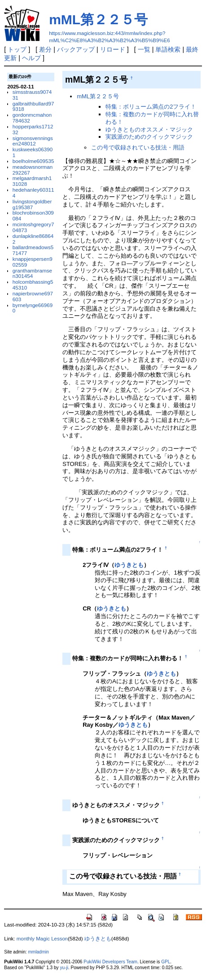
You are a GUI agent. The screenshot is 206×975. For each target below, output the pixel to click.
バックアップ (76, 49)
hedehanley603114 (33, 192)
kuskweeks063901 (33, 152)
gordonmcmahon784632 (32, 117)
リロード (112, 49)
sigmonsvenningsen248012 (33, 141)
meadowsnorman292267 (33, 170)
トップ (17, 49)
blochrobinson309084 (33, 215)
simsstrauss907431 (32, 95)
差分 (45, 49)
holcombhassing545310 (33, 284)
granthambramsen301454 (32, 273)
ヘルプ (31, 57)
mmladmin (38, 951)
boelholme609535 (33, 161)
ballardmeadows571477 (33, 250)
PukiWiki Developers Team (110, 961)
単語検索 (167, 49)
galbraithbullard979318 (33, 106)
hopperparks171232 (33, 129)
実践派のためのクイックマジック (149, 136)
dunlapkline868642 (33, 239)
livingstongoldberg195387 (32, 204)
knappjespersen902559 (33, 262)
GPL (165, 961)
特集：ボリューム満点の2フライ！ (150, 106)
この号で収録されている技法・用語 (137, 147)
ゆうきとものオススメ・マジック (149, 129)
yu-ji (64, 967)
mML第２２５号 (98, 19)
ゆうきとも (129, 565)
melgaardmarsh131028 (32, 181)
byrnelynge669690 (33, 308)
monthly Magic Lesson (42, 938)
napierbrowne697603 (33, 296)
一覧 (144, 49)
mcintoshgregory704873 (33, 227)
